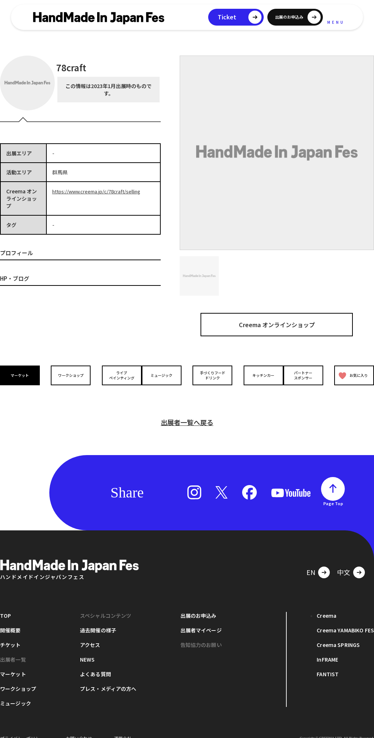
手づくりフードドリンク (210, 375)
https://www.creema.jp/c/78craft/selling (100, 191)
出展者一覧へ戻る (187, 411)
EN (310, 560)
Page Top (333, 492)
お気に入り (351, 375)
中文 (343, 560)
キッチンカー (258, 375)
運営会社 (122, 727)
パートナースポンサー (305, 375)
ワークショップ (69, 375)
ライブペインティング (116, 375)
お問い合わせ (79, 727)
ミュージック (163, 375)
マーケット (22, 375)
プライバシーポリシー (22, 727)
